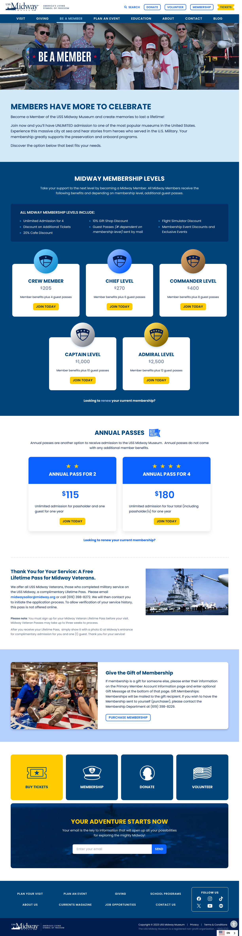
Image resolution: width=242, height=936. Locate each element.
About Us (30, 905)
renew (106, 400)
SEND (159, 849)
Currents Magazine (75, 905)
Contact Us (166, 905)
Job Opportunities (120, 905)
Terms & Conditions (215, 924)
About (168, 18)
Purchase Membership (128, 717)
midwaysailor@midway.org (33, 597)
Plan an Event (107, 18)
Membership (202, 7)
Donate (152, 7)
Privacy (194, 924)
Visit (20, 18)
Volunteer (175, 7)
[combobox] (227, 933)
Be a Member (71, 18)
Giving (42, 18)
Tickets (226, 7)
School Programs (165, 894)
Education (141, 18)
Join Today (46, 306)
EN (224, 933)
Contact (193, 18)
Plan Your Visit (30, 894)
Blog (217, 18)
